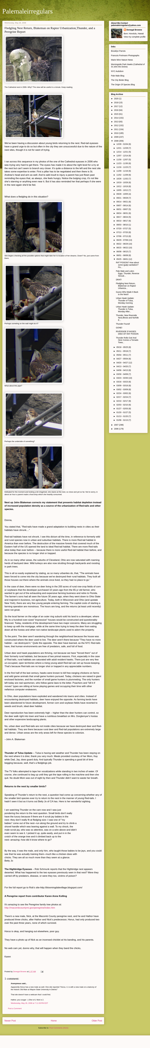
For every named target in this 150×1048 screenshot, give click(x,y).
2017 (116, 106)
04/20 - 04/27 (122, 363)
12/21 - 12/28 (122, 148)
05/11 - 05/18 (122, 351)
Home (54, 1020)
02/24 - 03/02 (122, 393)
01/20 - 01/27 (122, 412)
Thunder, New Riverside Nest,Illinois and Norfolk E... (127, 317)
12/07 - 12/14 (122, 155)
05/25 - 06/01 (122, 259)
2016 (116, 110)
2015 (116, 114)
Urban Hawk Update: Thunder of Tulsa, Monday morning (125, 300)
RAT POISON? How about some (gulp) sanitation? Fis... (127, 264)
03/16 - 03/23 (122, 382)
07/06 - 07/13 (122, 236)
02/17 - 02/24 (122, 397)
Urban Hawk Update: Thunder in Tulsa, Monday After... (125, 309)
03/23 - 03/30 (122, 378)
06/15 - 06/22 (122, 247)
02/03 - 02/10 (122, 405)
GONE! (119, 328)
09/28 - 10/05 (122, 194)
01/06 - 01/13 (122, 420)
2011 (116, 129)
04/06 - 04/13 (122, 370)
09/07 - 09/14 (122, 205)
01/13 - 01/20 (122, 416)
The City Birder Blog (120, 80)
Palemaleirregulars (27, 11)
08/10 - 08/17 (122, 221)
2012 (116, 125)
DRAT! (119, 280)
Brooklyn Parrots (118, 51)
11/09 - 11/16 (122, 171)
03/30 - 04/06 (122, 374)
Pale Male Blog (117, 76)
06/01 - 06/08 (122, 255)
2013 (116, 122)
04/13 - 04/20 (122, 366)
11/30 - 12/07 (122, 159)
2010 (116, 133)
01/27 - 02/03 (122, 408)
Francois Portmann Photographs (125, 55)
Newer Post (10, 1020)
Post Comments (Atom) (58, 1028)
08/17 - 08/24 (122, 217)
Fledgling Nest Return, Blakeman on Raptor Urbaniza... (126, 285)
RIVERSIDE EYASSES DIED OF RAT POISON (127, 332)
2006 (116, 429)
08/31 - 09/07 (122, 209)
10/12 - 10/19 (122, 186)
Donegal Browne (134, 30)
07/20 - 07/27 (122, 228)
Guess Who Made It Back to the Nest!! (127, 293)
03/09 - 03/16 (122, 385)
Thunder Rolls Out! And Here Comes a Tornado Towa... (127, 340)
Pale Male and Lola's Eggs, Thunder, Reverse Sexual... (127, 273)
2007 (116, 425)
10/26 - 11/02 (122, 179)
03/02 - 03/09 (122, 389)
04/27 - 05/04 (122, 359)
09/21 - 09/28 (122, 198)
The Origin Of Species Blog (123, 84)
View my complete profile (135, 37)
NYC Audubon (117, 71)
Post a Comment (15, 1008)
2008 (116, 141)
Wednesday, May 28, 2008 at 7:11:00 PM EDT (29, 1003)
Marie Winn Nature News (122, 60)
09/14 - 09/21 (122, 202)
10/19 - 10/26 (122, 182)
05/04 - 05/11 (122, 355)
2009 (116, 137)
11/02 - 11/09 (122, 175)
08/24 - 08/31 (122, 213)
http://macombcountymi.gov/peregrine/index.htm (29, 907)
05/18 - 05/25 (122, 347)
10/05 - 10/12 (122, 190)
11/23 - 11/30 (122, 163)
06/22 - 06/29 (122, 244)
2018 (116, 102)
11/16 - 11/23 (122, 167)
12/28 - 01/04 (122, 144)
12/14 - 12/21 (122, 152)
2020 (116, 98)
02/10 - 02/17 (122, 401)
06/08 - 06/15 (122, 251)
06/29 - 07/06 (122, 240)
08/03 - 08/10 (122, 225)
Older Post (97, 1020)
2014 (116, 118)
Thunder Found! (123, 324)
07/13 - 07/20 (122, 232)
